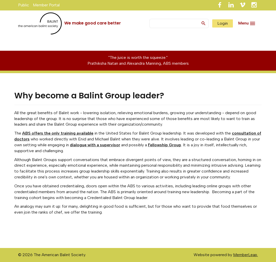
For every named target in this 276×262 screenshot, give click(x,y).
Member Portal (46, 5)
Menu (243, 23)
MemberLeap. (245, 254)
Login (222, 23)
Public (23, 5)
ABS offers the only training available (57, 133)
